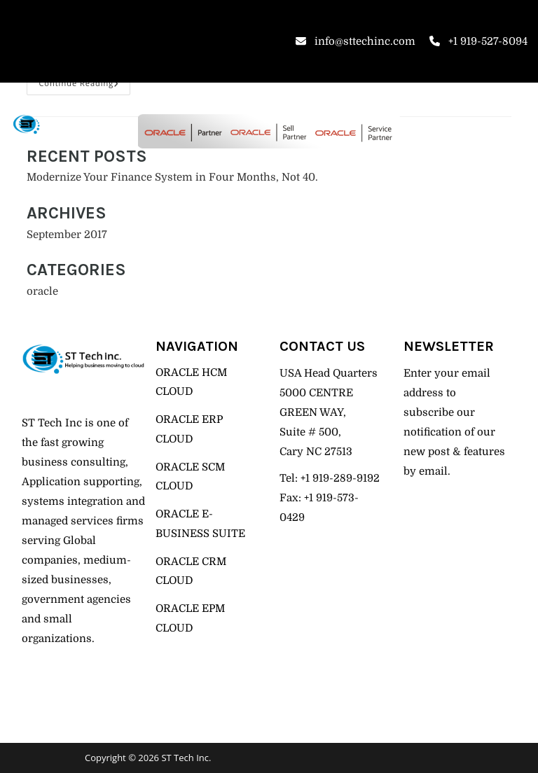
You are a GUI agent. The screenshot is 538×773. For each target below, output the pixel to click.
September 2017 (67, 234)
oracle (42, 291)
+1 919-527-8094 (478, 41)
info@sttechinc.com (355, 41)
